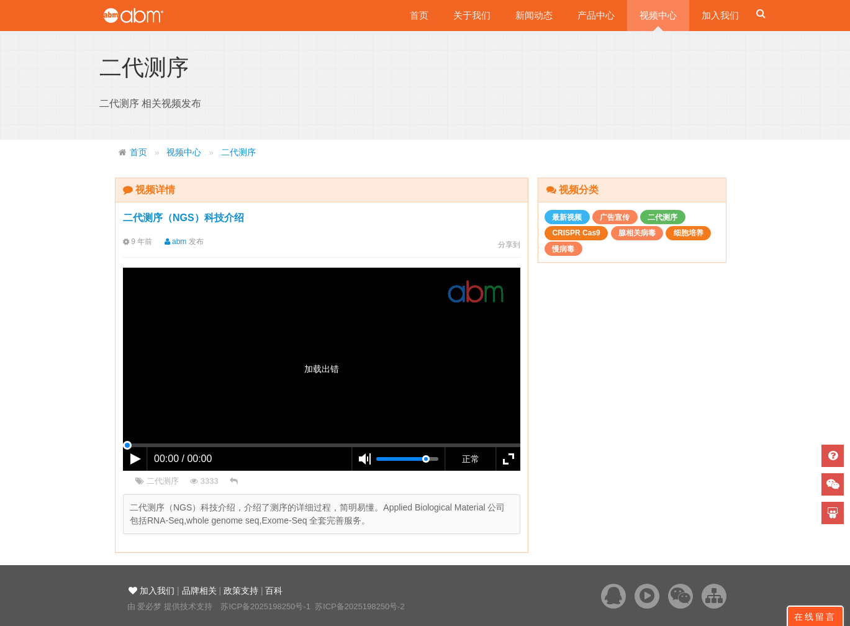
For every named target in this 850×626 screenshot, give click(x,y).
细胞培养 (688, 233)
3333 (204, 481)
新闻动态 (534, 15)
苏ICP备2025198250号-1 (265, 606)
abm (172, 241)
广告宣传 (615, 217)
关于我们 (472, 15)
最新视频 (567, 217)
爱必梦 (149, 606)
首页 (419, 15)
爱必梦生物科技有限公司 (150, 15)
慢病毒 (563, 249)
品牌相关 (199, 591)
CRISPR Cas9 (576, 233)
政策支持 (241, 591)
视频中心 (658, 15)
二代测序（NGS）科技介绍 (183, 217)
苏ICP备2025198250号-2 (360, 606)
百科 (274, 591)
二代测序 (238, 152)
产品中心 (596, 15)
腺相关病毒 (637, 233)
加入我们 (720, 15)
